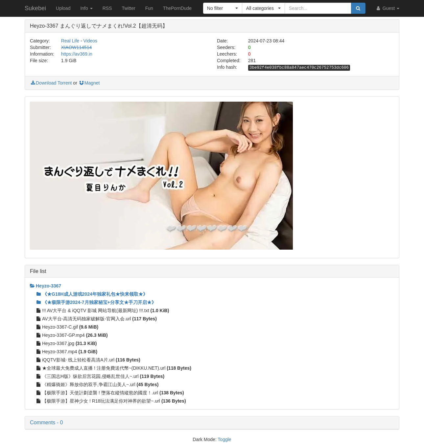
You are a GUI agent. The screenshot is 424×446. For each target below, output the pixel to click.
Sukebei (35, 8)
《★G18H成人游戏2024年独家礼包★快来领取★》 (92, 294)
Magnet (89, 83)
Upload (63, 8)
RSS (107, 8)
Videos (90, 40)
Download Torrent (51, 83)
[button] (222, 8)
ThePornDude (177, 8)
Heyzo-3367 (45, 285)
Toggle (224, 439)
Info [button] (86, 8)
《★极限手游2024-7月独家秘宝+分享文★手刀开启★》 (96, 302)
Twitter (128, 8)
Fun (149, 8)
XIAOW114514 (76, 47)
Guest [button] (387, 8)
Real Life (70, 40)
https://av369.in (76, 54)
